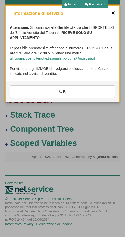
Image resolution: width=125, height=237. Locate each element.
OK (62, 91)
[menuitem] (71, 4)
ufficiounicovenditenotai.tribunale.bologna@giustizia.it (52, 58)
